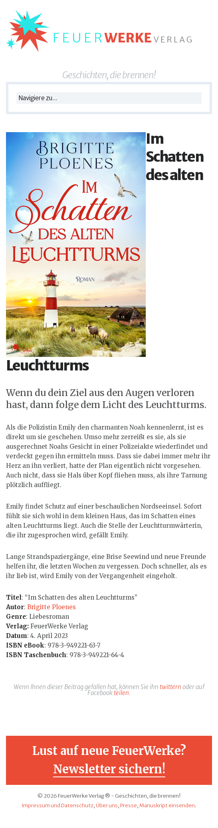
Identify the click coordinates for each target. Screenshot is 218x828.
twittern (170, 687)
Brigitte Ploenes (51, 607)
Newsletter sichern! (109, 769)
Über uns (107, 805)
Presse (128, 805)
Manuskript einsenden (167, 805)
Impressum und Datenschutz (57, 805)
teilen (121, 693)
